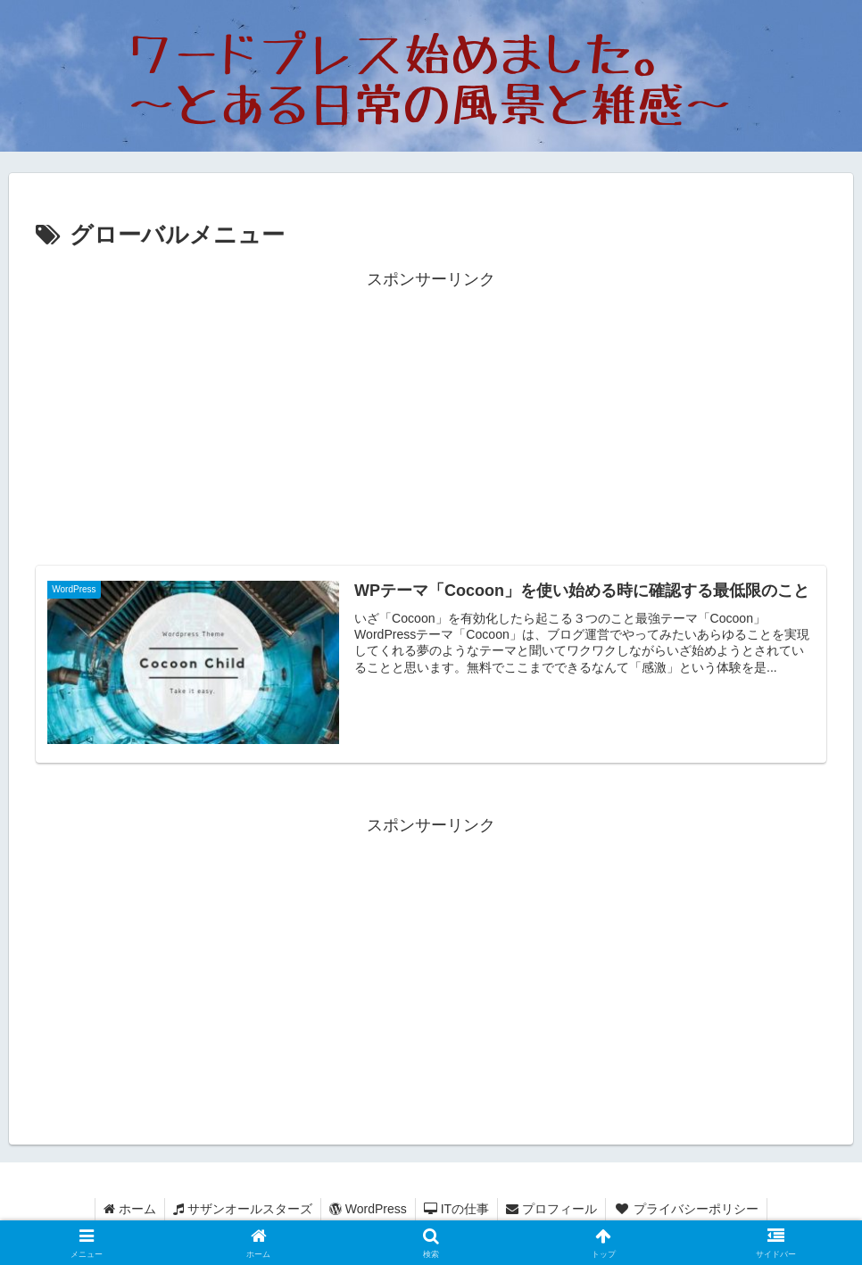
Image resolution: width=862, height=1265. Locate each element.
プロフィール (554, 1209)
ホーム (125, 1209)
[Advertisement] (431, 418)
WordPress (367, 1209)
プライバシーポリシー (690, 1209)
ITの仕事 (457, 1209)
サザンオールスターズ (240, 1209)
